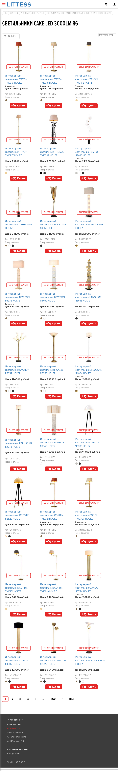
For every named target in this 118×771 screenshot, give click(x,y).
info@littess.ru (13, 728)
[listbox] (59, 769)
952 (53, 699)
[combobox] (107, 35)
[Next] (62, 699)
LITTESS (19, 4)
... (43, 699)
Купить (21, 105)
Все (71, 699)
